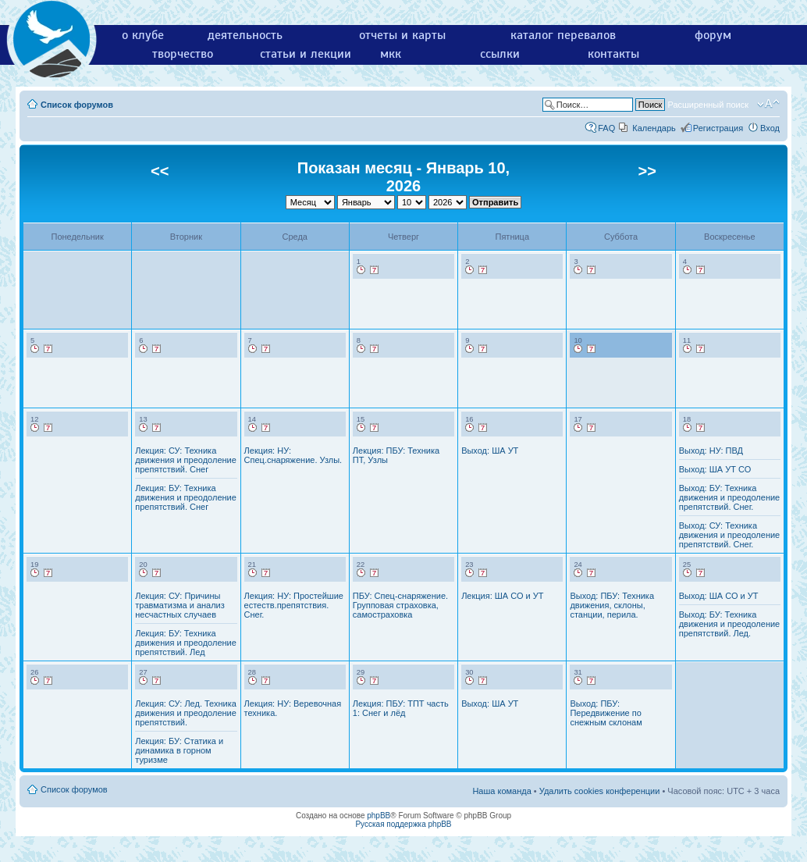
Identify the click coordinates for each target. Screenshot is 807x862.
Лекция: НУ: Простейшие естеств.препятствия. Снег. (293, 605)
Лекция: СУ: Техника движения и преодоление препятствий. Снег (185, 460)
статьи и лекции (305, 54)
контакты (613, 54)
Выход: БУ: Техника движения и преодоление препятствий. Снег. (729, 497)
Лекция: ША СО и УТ (502, 595)
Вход (770, 128)
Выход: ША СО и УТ (719, 595)
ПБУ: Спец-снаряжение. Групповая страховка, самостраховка (400, 605)
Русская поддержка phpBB (403, 824)
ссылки (500, 54)
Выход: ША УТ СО (715, 469)
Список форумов (77, 104)
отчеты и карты (402, 35)
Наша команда (501, 791)
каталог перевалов (563, 35)
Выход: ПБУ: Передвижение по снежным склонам (606, 713)
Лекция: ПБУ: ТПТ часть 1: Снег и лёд (401, 708)
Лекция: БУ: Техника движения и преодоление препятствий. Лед (185, 643)
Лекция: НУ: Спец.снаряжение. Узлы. (293, 455)
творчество (182, 54)
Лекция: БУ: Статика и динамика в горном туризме (179, 750)
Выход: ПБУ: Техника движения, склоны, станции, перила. (612, 605)
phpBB (378, 815)
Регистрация (718, 128)
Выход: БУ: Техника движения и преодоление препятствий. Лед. (729, 624)
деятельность (245, 35)
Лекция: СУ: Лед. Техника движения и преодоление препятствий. (185, 713)
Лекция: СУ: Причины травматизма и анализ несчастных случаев (180, 605)
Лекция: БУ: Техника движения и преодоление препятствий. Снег (185, 497)
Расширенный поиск (707, 104)
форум (713, 35)
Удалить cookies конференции (599, 791)
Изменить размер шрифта (768, 104)
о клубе (143, 35)
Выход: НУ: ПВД (711, 450)
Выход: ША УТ (489, 450)
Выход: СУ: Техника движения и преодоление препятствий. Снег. (729, 535)
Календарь (654, 128)
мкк (390, 54)
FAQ (606, 128)
